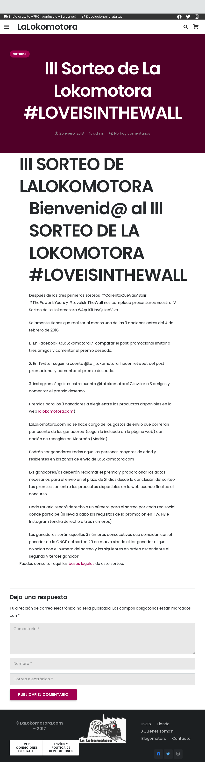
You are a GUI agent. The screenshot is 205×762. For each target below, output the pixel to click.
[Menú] (6, 27)
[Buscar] (186, 27)
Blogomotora (153, 738)
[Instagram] (196, 16)
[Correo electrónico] (102, 679)
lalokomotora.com (55, 411)
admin (98, 133)
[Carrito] (196, 27)
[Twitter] (188, 16)
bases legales (81, 563)
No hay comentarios (132, 133)
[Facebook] (179, 16)
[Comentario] (102, 638)
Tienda (163, 724)
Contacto (181, 738)
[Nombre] (102, 663)
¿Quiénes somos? (157, 731)
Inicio (146, 724)
